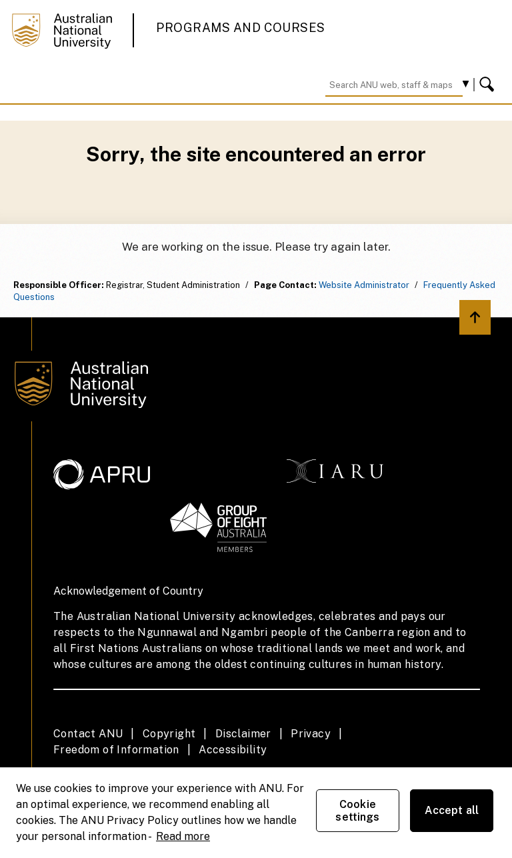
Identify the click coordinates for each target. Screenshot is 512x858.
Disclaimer (243, 733)
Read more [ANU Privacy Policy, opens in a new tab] (183, 836)
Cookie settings (357, 810)
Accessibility (233, 749)
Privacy (311, 733)
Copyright (169, 733)
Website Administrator (364, 285)
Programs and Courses (240, 28)
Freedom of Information (116, 749)
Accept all (452, 810)
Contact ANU (88, 733)
